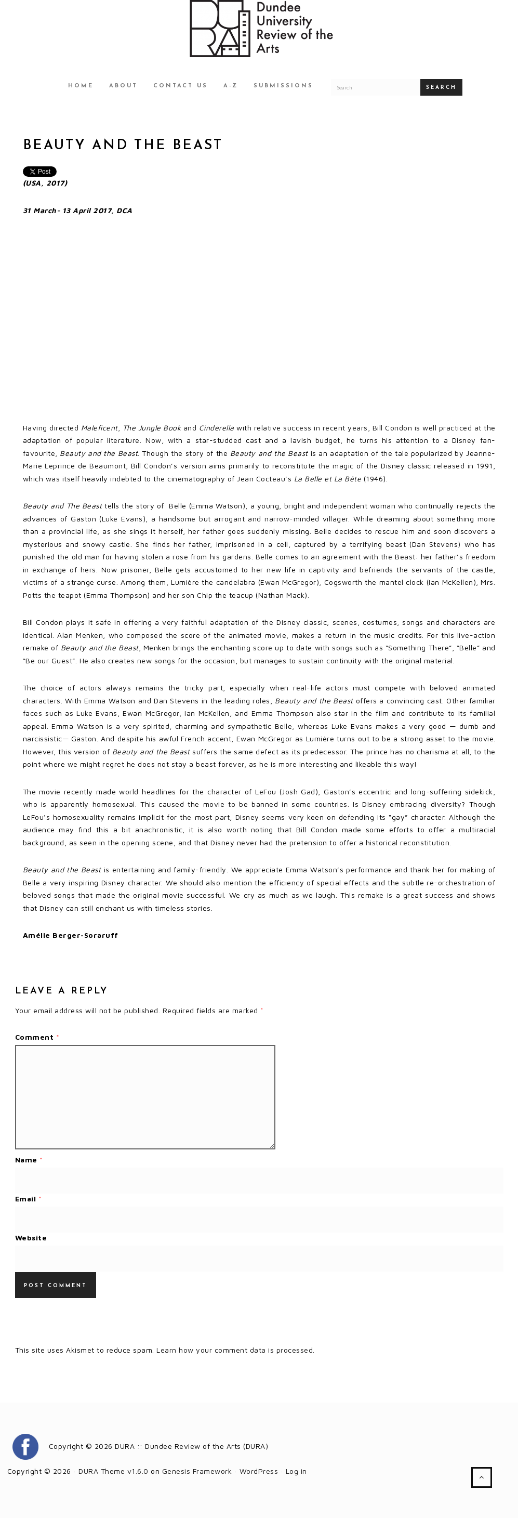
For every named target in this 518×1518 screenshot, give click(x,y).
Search (441, 87)
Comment (37, 1036)
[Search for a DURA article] (375, 87)
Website (31, 1237)
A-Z (230, 86)
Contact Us (180, 86)
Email (28, 1198)
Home (81, 86)
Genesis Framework (197, 1471)
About (123, 86)
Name (29, 1159)
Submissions (283, 86)
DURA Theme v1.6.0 (113, 1471)
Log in (296, 1471)
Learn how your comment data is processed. (235, 1349)
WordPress (259, 1471)
